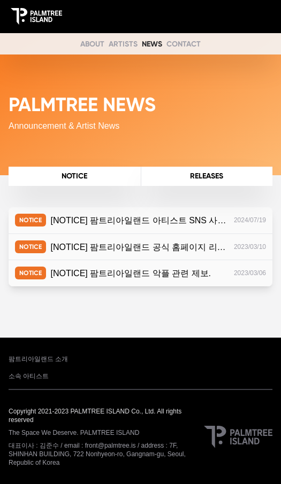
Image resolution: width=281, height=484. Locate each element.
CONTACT (183, 44)
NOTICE (74, 176)
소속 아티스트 (29, 376)
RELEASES (206, 176)
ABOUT (92, 44)
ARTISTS (123, 44)
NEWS (152, 44)
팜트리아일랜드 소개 (38, 359)
